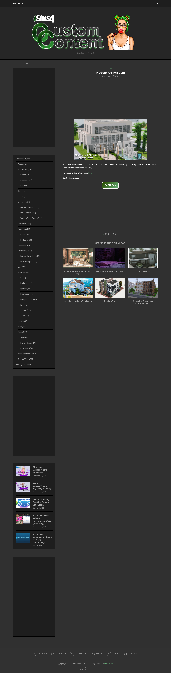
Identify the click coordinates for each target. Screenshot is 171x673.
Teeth (24, 316)
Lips (24, 305)
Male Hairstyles (28, 262)
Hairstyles (25, 251)
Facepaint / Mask (29, 300)
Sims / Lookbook (27, 354)
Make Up (23, 272)
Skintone (26, 180)
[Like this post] (106, 234)
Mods (22, 321)
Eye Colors (24, 224)
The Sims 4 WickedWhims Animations (40, 470)
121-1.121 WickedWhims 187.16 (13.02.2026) (42, 486)
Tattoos (25, 310)
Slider (24, 186)
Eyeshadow (27, 294)
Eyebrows (26, 240)
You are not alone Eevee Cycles (110, 272)
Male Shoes (26, 348)
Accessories (25, 164)
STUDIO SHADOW (143, 272)
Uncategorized (23, 365)
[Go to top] (85, 670)
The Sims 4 (17, 4)
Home (15, 64)
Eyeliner (25, 289)
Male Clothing (28, 213)
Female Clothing (29, 207)
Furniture (24, 245)
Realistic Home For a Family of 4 (77, 301)
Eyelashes (26, 283)
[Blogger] (131, 654)
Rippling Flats (110, 301)
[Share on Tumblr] (115, 234)
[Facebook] (39, 654)
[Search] (157, 3)
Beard (24, 234)
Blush (24, 278)
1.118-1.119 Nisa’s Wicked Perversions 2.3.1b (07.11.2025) (42, 519)
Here (90, 173)
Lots (22, 267)
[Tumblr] (113, 654)
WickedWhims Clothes (31, 218)
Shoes (23, 337)
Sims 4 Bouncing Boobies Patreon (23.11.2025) (41, 502)
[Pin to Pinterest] (113, 234)
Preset (25, 175)
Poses (22, 332)
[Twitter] (58, 654)
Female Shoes (28, 343)
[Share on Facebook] (108, 234)
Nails (21, 327)
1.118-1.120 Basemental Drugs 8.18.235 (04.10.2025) (42, 538)
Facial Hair (24, 229)
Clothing (24, 202)
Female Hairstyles (30, 256)
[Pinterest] (78, 654)
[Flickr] (96, 654)
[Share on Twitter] (111, 234)
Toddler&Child (26, 359)
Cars (22, 191)
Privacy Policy (109, 664)
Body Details (25, 169)
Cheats (22, 197)
